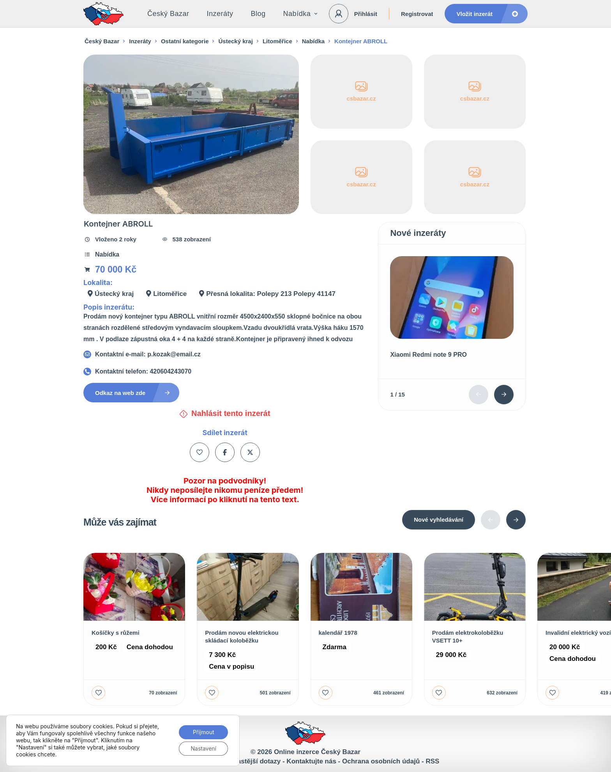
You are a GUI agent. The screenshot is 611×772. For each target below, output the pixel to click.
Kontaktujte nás (311, 761)
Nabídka (300, 14)
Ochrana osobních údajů (381, 761)
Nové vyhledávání (438, 519)
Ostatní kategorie (185, 41)
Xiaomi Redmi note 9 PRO (428, 354)
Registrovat (417, 14)
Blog (258, 14)
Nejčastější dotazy (252, 761)
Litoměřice (277, 41)
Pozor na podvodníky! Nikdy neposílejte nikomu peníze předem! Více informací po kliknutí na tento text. (225, 490)
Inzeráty (220, 14)
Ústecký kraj (235, 41)
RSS (432, 761)
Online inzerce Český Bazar (317, 752)
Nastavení (203, 748)
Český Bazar (168, 14)
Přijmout (203, 732)
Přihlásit (365, 14)
